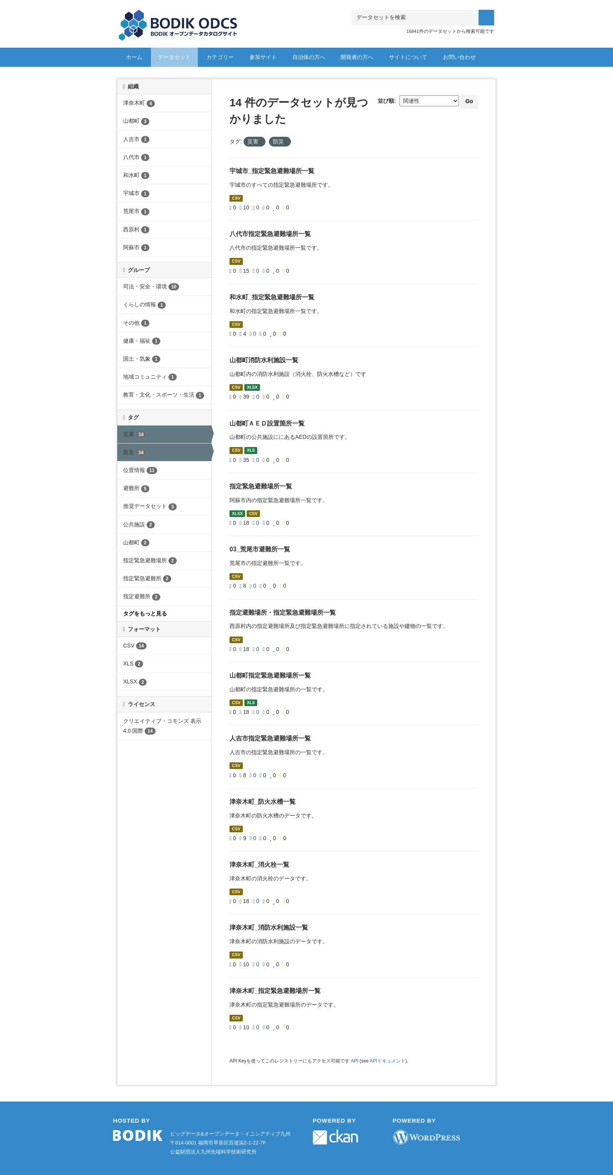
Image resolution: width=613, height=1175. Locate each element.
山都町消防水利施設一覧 (263, 360)
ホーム (134, 57)
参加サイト (263, 57)
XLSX (252, 387)
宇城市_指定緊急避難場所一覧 (271, 171)
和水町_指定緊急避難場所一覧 (271, 297)
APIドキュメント (387, 1061)
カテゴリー (220, 57)
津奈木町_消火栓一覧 (259, 864)
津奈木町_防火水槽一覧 (262, 801)
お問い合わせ (459, 57)
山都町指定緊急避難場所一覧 (270, 675)
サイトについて (408, 57)
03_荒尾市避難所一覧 (259, 549)
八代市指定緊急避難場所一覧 (270, 234)
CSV (236, 198)
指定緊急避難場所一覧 (260, 486)
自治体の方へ (308, 57)
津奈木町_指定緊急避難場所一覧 (275, 990)
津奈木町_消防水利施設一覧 (268, 927)
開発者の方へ (357, 57)
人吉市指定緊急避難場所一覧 (270, 738)
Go (469, 101)
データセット (174, 57)
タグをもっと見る (145, 613)
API (354, 1061)
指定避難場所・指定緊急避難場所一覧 (282, 612)
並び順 (386, 101)
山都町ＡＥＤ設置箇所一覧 (267, 423)
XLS (251, 450)
